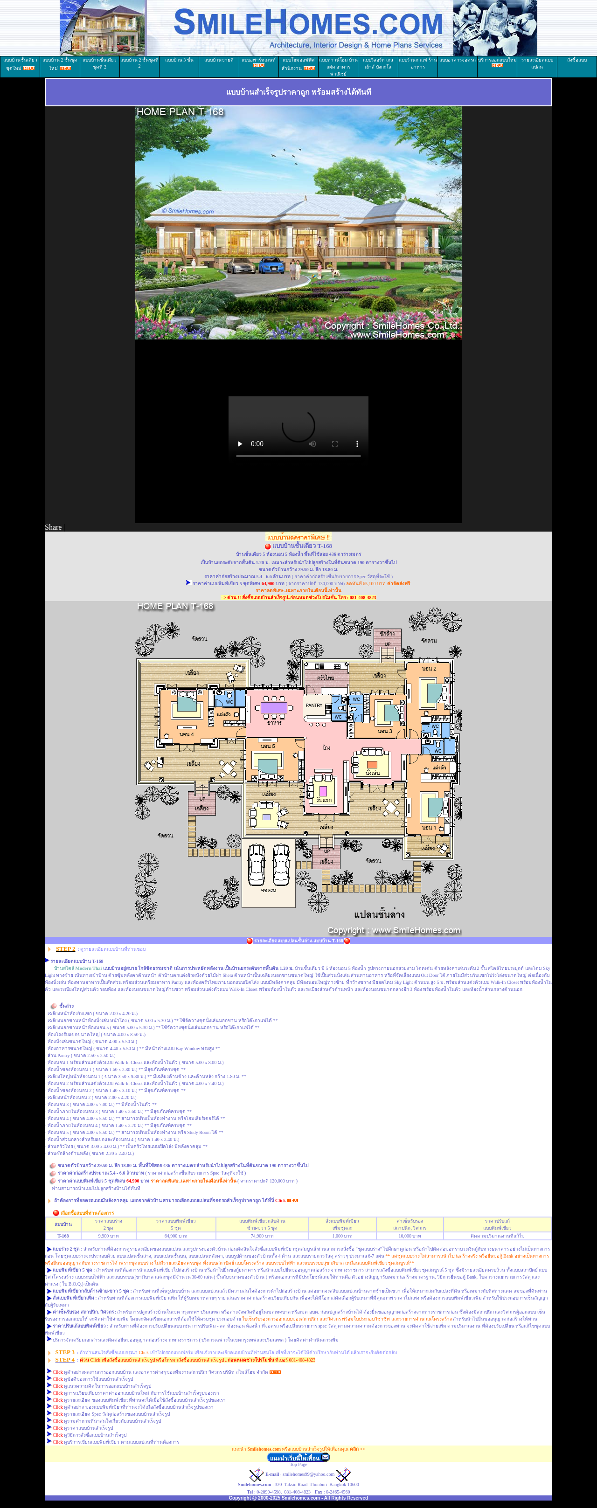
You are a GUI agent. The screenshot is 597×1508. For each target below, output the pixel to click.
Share (53, 527)
